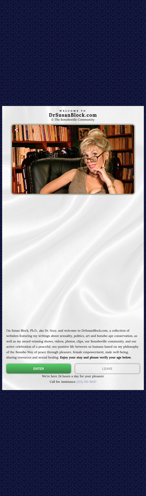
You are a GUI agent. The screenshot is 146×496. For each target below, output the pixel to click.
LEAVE (107, 368)
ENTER (38, 368)
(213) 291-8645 (86, 382)
